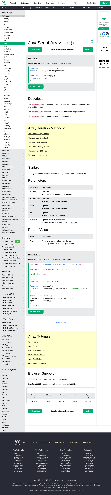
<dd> (3, 430)
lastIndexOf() (8, 82)
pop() (6, 93)
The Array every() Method (38, 138)
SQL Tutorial (18, 460)
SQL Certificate (89, 460)
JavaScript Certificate (89, 457)
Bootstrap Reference (41, 463)
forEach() (7, 62)
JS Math (5, 178)
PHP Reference (42, 465)
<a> (3, 373)
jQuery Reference (42, 471)
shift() (6, 112)
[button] (75, 3)
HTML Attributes (7, 303)
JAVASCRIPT (20, 8)
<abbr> (4, 376)
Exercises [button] (38, 3)
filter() (6, 43)
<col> (4, 422)
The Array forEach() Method (38, 147)
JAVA (47, 8)
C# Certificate (89, 470)
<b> (3, 392)
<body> (4, 403)
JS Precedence (7, 205)
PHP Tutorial (18, 467)
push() (6, 98)
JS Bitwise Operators (9, 200)
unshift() (7, 139)
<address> (5, 378)
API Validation (7, 361)
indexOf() (7, 71)
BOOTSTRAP (98, 8)
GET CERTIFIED (46, 442)
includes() (7, 68)
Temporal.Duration (8, 244)
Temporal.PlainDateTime (10, 255)
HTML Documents (8, 297)
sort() (6, 120)
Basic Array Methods (36, 350)
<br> (3, 406)
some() (6, 117)
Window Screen (7, 288)
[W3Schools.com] (17, 444)
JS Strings (5, 227)
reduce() (7, 101)
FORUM (56, 481)
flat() (5, 57)
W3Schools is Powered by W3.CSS (73, 490)
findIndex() (7, 49)
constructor (8, 30)
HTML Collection (8, 305)
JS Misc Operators (8, 202)
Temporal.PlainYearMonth (11, 263)
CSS (10, 8)
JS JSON (5, 172)
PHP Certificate (89, 463)
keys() (6, 79)
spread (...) (8, 126)
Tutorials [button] (14, 3)
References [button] (26, 3)
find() (5, 46)
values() (6, 142)
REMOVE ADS (61, 323)
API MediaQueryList (9, 356)
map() (6, 87)
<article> (5, 384)
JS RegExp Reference (10, 219)
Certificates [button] (51, 3)
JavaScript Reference (42, 457)
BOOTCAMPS (74, 442)
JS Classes (6, 153)
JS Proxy (5, 211)
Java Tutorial (18, 468)
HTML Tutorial (18, 454)
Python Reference (42, 460)
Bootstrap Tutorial (18, 465)
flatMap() (7, 60)
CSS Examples (66, 455)
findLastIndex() (9, 54)
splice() (6, 123)
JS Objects (6, 183)
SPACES (34, 442)
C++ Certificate (89, 468)
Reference (62, 49)
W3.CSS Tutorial (18, 463)
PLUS (25, 442)
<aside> (5, 386)
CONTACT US (87, 442)
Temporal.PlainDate (9, 252)
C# (89, 8)
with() (6, 148)
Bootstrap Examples (65, 465)
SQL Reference (42, 458)
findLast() (7, 52)
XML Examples (66, 470)
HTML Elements (7, 300)
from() (6, 65)
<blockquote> (6, 400)
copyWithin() (8, 32)
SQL (30, 8)
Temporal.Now (7, 250)
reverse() (7, 109)
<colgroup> (6, 425)
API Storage (6, 359)
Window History (7, 280)
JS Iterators (6, 170)
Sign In (104, 28)
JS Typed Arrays (8, 230)
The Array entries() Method (38, 134)
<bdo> (4, 397)
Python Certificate (89, 462)
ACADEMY (72, 481)
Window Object (7, 275)
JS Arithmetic (6, 192)
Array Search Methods (36, 355)
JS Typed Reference (9, 233)
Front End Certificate (89, 458)
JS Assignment (7, 189)
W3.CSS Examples (66, 463)
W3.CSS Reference (42, 462)
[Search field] (67, 3)
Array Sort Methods (35, 359)
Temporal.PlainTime (9, 261)
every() (6, 38)
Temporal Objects (11, 241)
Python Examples (66, 462)
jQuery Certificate (89, 465)
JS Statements (7, 224)
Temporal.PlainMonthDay (11, 258)
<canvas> (5, 411)
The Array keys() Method (37, 151)
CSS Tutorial (18, 455)
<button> (5, 408)
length (6, 84)
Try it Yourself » (36, 86)
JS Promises (6, 208)
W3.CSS (71, 8)
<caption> (5, 414)
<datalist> (5, 428)
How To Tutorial (18, 458)
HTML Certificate (89, 454)
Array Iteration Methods (37, 363)
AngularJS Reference (41, 470)
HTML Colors (41, 467)
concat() (7, 27)
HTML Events (6, 322)
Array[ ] (6, 19)
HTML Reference (41, 454)
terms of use (47, 487)
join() (5, 76)
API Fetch (5, 345)
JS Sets (4, 222)
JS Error (5, 161)
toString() (7, 137)
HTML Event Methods (9, 331)
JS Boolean (6, 150)
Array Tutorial (33, 342)
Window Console (8, 277)
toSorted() (7, 131)
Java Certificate (89, 467)
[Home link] (4, 3)
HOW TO (62, 8)
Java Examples (66, 468)
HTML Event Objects (9, 325)
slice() (6, 115)
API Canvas (6, 339)
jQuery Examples (65, 471)
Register (107, 36)
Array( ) (6, 21)
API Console (6, 342)
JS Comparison (7, 194)
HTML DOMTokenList (9, 311)
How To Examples (66, 458)
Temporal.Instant (8, 247)
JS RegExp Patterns (9, 216)
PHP (53, 8)
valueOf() (7, 145)
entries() (7, 35)
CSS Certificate (89, 455)
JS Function (6, 159)
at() (5, 24)
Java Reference (42, 468)
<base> (4, 395)
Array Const (32, 346)
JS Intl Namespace (8, 167)
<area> (4, 381)
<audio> (5, 389)
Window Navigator (8, 286)
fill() (5, 41)
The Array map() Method (37, 155)
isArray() (7, 73)
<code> (4, 419)
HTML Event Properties (10, 328)
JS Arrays (5, 16)
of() (5, 90)
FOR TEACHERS (60, 442)
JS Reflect (5, 213)
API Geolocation (7, 350)
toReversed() (8, 128)
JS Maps (5, 175)
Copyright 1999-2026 (34, 490)
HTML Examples (65, 454)
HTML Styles (6, 314)
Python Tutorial (18, 462)
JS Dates (5, 156)
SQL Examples (66, 460)
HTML (4, 8)
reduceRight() (9, 104)
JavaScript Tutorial (18, 457)
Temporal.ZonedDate (9, 266)
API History (6, 353)
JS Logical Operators (9, 197)
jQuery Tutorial (18, 471)
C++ (83, 8)
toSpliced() (7, 134)
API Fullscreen (7, 348)
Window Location (8, 283)
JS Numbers (6, 181)
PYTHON (38, 8)
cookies (54, 487)
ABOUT (63, 481)
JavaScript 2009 (34, 384)
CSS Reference (42, 455)
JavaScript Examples (65, 457)
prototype (7, 95)
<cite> (4, 417)
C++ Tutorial (18, 470)
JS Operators (6, 186)
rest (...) (6, 106)
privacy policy (63, 487)
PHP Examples (66, 467)
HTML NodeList (7, 308)
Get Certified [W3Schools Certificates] (91, 3)
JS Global (5, 164)
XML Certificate (89, 471)
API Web (5, 364)
